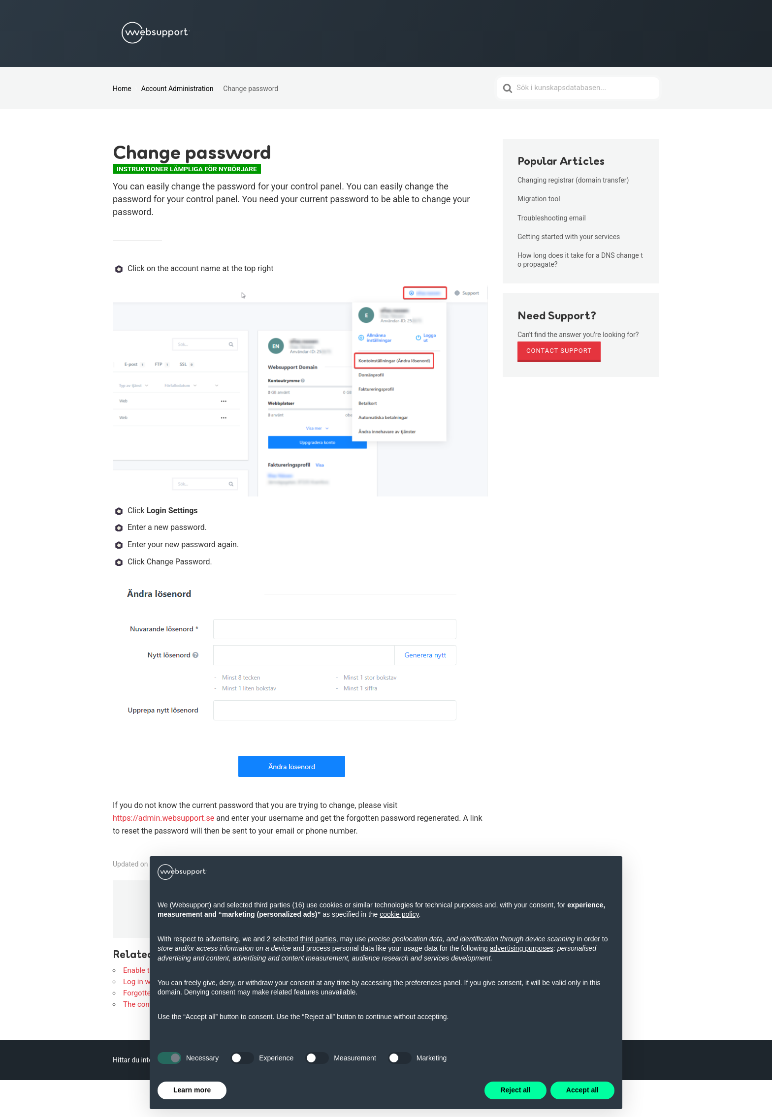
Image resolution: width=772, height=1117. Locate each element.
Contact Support (559, 350)
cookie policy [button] (399, 914)
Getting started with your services (568, 237)
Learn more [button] (192, 1090)
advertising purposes (521, 948)
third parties (318, 939)
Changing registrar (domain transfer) (573, 180)
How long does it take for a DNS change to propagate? (580, 259)
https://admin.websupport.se (163, 818)
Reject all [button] (515, 1090)
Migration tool (538, 199)
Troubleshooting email (551, 218)
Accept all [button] (582, 1090)
